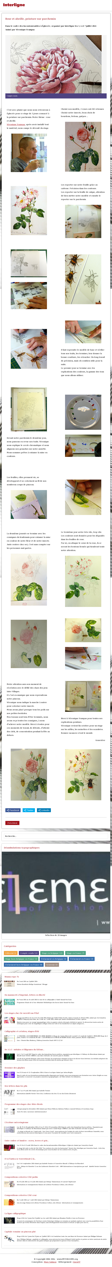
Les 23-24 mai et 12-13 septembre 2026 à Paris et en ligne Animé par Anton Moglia (45, 1072)
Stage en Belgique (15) (52, 953)
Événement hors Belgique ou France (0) (23, 964)
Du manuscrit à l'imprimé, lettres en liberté (25, 995)
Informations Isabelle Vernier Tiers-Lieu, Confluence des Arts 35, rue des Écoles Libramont (46, 1094)
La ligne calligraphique (15, 1213)
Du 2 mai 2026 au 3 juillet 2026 (27, 981)
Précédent (12, 823)
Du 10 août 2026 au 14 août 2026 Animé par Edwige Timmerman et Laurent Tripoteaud (46, 1182)
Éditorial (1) (10, 953)
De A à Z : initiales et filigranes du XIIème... (24, 1049)
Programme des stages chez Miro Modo (24, 1104)
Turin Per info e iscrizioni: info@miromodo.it (32, 1112)
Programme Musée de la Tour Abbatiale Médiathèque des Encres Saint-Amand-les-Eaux (45, 1002)
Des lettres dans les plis (16, 1086)
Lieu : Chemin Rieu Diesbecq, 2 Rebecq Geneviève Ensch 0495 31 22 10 (39, 1040)
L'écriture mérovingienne (16, 1122)
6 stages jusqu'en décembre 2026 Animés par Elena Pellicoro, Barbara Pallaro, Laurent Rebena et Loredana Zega (55, 1109)
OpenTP (76, 1262)
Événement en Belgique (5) (53, 959)
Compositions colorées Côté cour (21, 1195)
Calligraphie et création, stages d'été (22, 1031)
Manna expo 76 (12, 976)
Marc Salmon (50, 1262)
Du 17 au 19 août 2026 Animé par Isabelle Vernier (33, 1091)
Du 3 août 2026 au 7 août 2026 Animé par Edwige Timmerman (38, 1200)
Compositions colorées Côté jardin (21, 1177)
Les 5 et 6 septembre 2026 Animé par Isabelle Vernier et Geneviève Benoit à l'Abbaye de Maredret (50, 1163)
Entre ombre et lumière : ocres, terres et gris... (27, 1140)
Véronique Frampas (16, 124)
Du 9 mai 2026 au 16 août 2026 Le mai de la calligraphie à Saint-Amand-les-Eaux (44, 1000)
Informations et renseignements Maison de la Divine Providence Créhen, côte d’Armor (45, 1185)
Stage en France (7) (75, 953)
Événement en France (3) (81, 959)
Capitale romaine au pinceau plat (20, 1231)
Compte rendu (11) (29, 953)
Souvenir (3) (52, 964)
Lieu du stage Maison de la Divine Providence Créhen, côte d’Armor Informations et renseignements (50, 1203)
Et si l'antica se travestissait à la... (20, 1158)
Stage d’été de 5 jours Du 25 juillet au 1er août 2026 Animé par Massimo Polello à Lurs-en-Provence (50, 1218)
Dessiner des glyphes (15, 1067)
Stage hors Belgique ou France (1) (21, 959)
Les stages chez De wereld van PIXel (22, 1013)
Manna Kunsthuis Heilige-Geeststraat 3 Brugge (32, 984)
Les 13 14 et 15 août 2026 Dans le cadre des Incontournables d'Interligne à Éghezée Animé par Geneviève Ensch (55, 1145)
